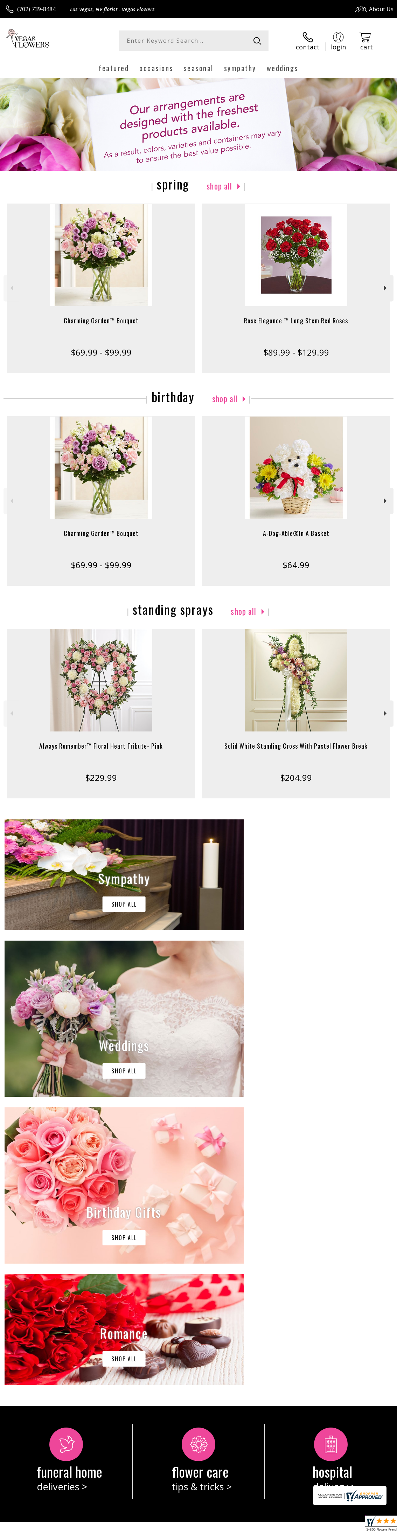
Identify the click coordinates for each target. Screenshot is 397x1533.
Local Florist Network (324, 1525)
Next (385, 288)
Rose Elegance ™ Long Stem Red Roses (296, 320)
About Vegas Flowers (36, 1248)
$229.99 (101, 777)
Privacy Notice (275, 1525)
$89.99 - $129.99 (296, 352)
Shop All (219, 185)
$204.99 (296, 777)
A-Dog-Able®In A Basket (296, 532)
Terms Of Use (234, 1525)
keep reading (46, 1263)
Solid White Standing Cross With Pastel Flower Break (296, 745)
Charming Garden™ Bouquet (101, 320)
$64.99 (296, 564)
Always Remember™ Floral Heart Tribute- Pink (101, 745)
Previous (11, 288)
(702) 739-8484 (36, 9)
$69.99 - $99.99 (101, 352)
